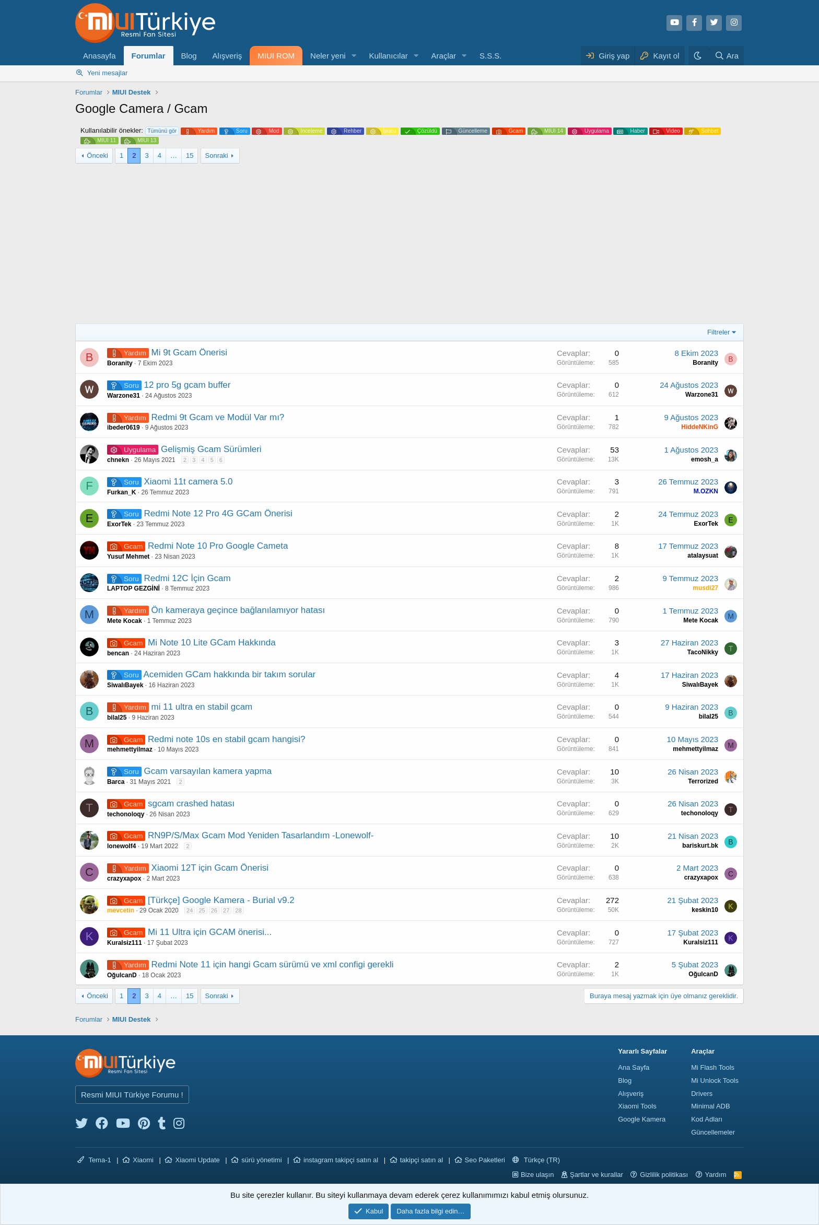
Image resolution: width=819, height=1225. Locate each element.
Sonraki (216, 155)
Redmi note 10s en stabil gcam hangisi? (226, 739)
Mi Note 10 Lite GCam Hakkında (212, 643)
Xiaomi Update (197, 1160)
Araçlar (444, 55)
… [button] (173, 155)
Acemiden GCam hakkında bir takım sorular (230, 674)
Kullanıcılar (388, 55)
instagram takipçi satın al (340, 1160)
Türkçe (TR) (536, 1160)
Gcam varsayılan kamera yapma (208, 771)
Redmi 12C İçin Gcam (187, 578)
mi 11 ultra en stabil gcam (202, 707)
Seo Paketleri (485, 1160)
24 (189, 910)
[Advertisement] (409, 245)
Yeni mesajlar (107, 73)
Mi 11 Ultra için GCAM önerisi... (210, 932)
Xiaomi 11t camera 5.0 (188, 482)
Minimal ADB (710, 1106)
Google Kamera (641, 1119)
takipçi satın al (421, 1160)
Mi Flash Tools (712, 1067)
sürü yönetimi (261, 1160)
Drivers (701, 1093)
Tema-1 (94, 1160)
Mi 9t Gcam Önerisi (189, 352)
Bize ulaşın (537, 1174)
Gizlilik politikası (664, 1174)
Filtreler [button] (718, 332)
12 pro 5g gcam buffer (187, 385)
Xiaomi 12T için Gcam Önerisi (210, 868)
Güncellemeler (713, 1132)
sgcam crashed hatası (191, 803)
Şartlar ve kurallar (596, 1174)
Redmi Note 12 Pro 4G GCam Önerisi (218, 513)
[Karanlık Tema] (698, 55)
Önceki (97, 155)
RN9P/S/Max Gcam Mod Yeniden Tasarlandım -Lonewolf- (260, 835)
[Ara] (726, 55)
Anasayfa (99, 55)
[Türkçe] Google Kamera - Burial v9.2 (221, 900)
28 (238, 910)
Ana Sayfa (633, 1067)
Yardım (716, 1174)
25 (201, 910)
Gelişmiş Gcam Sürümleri (211, 449)
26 (214, 910)
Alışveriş (227, 55)
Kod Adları (706, 1119)
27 (226, 910)
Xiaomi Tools (637, 1106)
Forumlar (149, 55)
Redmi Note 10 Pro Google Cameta (218, 546)
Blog (189, 55)
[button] (354, 55)
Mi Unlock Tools (715, 1080)
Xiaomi (143, 1160)
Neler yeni (328, 55)
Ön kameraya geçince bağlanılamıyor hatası (238, 610)
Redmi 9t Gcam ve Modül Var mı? (218, 417)
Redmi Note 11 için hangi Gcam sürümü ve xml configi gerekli (272, 964)
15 (189, 155)
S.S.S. (490, 55)
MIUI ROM (276, 55)
